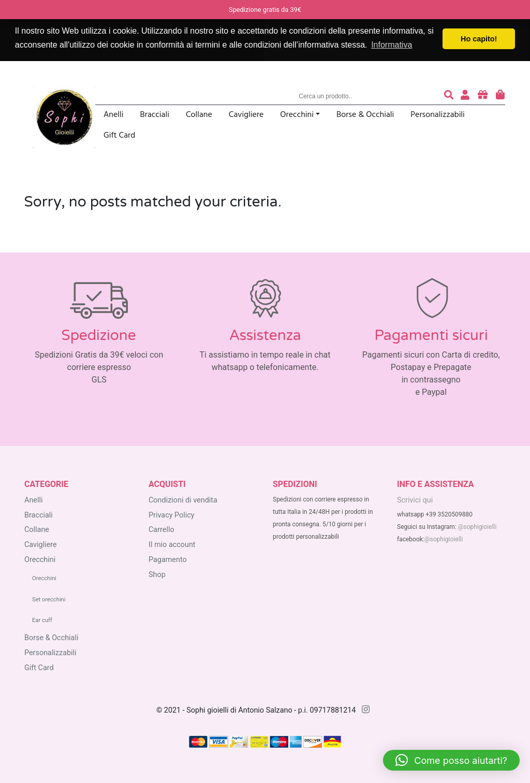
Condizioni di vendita (183, 500)
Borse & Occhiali (365, 115)
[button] (451, 760)
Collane (199, 115)
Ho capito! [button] (479, 39)
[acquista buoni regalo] (483, 96)
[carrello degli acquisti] (500, 96)
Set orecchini (49, 599)
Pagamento (168, 559)
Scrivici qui (415, 500)
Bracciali (154, 115)
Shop (157, 574)
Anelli (114, 115)
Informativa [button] (391, 44)
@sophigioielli (477, 526)
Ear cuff (42, 620)
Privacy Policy (172, 515)
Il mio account (172, 544)
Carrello (161, 529)
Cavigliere (246, 115)
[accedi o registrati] (465, 96)
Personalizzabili (437, 115)
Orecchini (297, 115)
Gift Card (119, 136)
